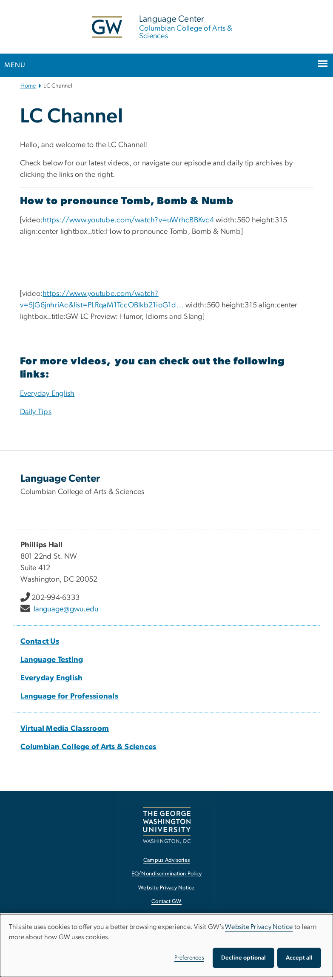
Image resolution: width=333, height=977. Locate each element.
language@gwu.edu (66, 609)
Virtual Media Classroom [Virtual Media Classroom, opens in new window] (64, 729)
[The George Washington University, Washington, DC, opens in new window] (167, 825)
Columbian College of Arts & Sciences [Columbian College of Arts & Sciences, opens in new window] (88, 747)
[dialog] (166, 945)
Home (28, 86)
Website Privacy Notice (259, 926)
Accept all (299, 958)
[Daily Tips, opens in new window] (36, 412)
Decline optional (243, 958)
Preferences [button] (189, 958)
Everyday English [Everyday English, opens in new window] (47, 394)
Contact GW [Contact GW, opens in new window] (166, 901)
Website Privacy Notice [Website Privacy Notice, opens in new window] (166, 888)
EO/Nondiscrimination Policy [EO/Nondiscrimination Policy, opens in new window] (166, 874)
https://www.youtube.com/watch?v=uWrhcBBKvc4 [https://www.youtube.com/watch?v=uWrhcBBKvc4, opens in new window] (128, 220)
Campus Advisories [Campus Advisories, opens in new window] (166, 860)
